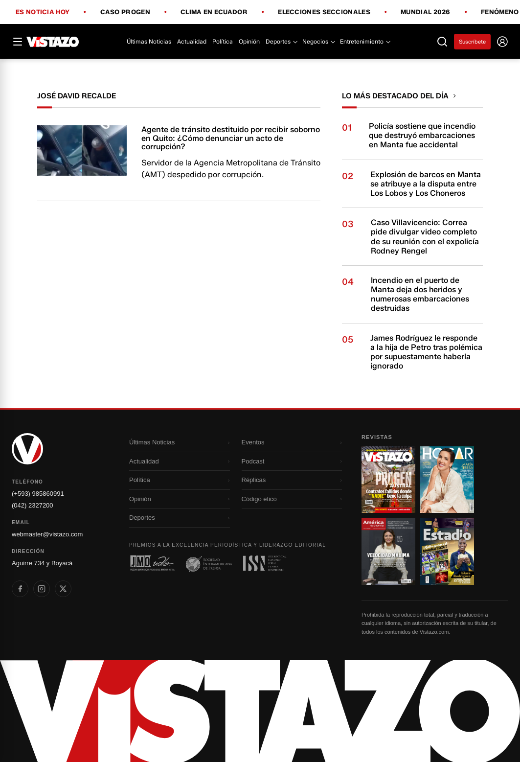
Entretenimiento (364, 41)
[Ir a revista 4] (447, 551)
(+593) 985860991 (38, 493)
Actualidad (191, 41)
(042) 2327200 (32, 505)
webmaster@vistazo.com (47, 534)
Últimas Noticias (149, 41)
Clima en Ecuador (214, 12)
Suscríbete (472, 41)
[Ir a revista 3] (388, 551)
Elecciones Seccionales (324, 12)
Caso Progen (125, 12)
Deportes (281, 41)
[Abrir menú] (17, 41)
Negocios (318, 41)
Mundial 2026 (426, 12)
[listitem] (20, 588)
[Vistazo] (53, 41)
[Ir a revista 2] (447, 479)
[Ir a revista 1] (388, 479)
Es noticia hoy (42, 12)
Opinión (249, 41)
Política (222, 41)
